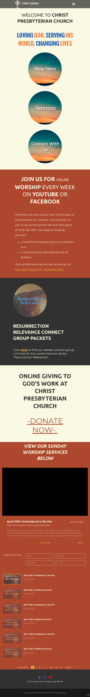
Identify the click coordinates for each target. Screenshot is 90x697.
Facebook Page (53, 269)
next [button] (68, 667)
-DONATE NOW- (45, 425)
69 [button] (51, 667)
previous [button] (23, 667)
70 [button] (56, 667)
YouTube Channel (27, 269)
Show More (45, 542)
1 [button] (32, 667)
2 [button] (36, 667)
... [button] (47, 667)
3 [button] (39, 667)
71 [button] (61, 667)
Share (80, 542)
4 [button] (43, 667)
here (24, 350)
